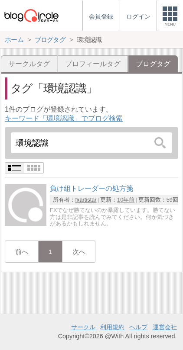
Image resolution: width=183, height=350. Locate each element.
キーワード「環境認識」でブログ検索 (64, 118)
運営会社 (165, 327)
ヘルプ (138, 327)
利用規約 (112, 327)
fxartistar (86, 199)
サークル (83, 327)
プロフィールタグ (93, 63)
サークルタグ (29, 63)
